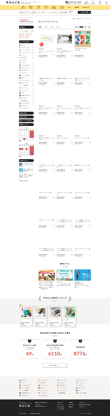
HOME (74, 18)
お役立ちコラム (82, 402)
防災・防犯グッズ (62, 385)
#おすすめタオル (28, 34)
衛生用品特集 (61, 393)
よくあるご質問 (60, 409)
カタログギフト (23, 395)
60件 (85, 27)
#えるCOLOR (21, 34)
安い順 (51, 27)
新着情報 (71, 407)
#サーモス (27, 35)
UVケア (78, 390)
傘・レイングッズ (43, 390)
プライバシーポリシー (23, 413)
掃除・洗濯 (41, 383)
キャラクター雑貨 (81, 393)
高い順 (57, 27)
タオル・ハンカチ (81, 388)
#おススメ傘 (21, 35)
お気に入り (93, 3)
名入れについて (60, 404)
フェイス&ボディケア (24, 385)
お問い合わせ (72, 404)
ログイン (100, 3)
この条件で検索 (33, 31)
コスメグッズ (80, 385)
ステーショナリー (62, 390)
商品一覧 (79, 18)
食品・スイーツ (42, 388)
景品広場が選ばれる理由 (84, 404)
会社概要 (71, 402)
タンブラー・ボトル (43, 380)
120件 (89, 27)
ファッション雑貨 (24, 388)
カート (106, 3)
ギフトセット (61, 383)
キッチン (22, 383)
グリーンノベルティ (62, 380)
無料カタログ (86, 3)
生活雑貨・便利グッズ (25, 393)
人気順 (45, 27)
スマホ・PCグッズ (43, 385)
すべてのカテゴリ (24, 108)
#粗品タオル (21, 37)
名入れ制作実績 (60, 407)
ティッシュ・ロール (62, 388)
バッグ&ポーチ (42, 393)
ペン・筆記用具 (23, 390)
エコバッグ (22, 380)
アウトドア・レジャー (82, 380)
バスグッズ (79, 383)
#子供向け (27, 37)
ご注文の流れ (60, 402)
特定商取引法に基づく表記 (35, 413)
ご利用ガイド (82, 407)
